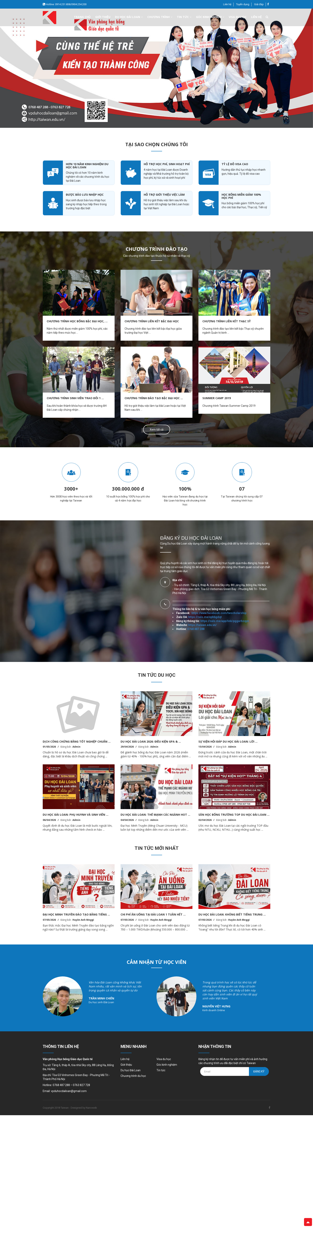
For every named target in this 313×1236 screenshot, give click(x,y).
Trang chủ (82, 17)
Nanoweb (91, 1107)
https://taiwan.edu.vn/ (198, 527)
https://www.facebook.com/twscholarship (215, 538)
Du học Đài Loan (131, 1070)
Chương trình (159, 17)
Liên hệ (227, 4)
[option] (156, 68)
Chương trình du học (133, 1075)
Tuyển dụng (242, 4)
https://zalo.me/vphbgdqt (207, 526)
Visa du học (238, 17)
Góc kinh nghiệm (210, 17)
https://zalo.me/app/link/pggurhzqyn (210, 546)
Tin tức (184, 17)
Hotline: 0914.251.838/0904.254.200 (65, 4)
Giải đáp (259, 4)
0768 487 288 (192, 522)
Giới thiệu (102, 17)
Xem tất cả (156, 429)
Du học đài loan (129, 17)
